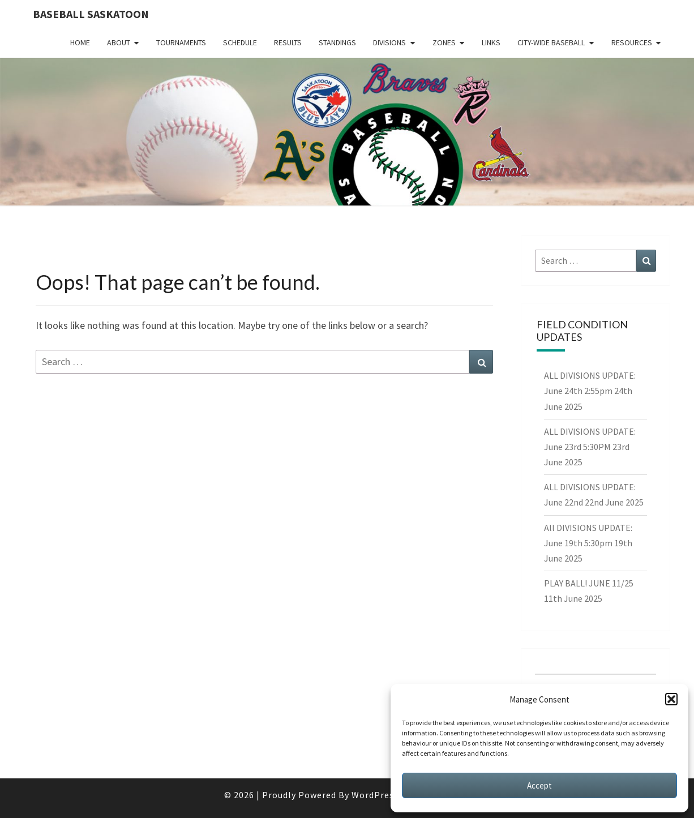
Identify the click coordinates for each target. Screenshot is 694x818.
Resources (631, 42)
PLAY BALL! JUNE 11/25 (588, 583)
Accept (539, 785)
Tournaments (181, 42)
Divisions (389, 42)
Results (288, 42)
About (118, 42)
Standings (337, 42)
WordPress (375, 794)
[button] (671, 699)
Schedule (240, 42)
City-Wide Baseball (551, 42)
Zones (444, 42)
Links (491, 42)
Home (80, 42)
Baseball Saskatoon (91, 14)
